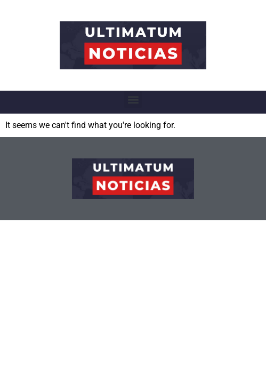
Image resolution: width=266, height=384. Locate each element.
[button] (133, 99)
